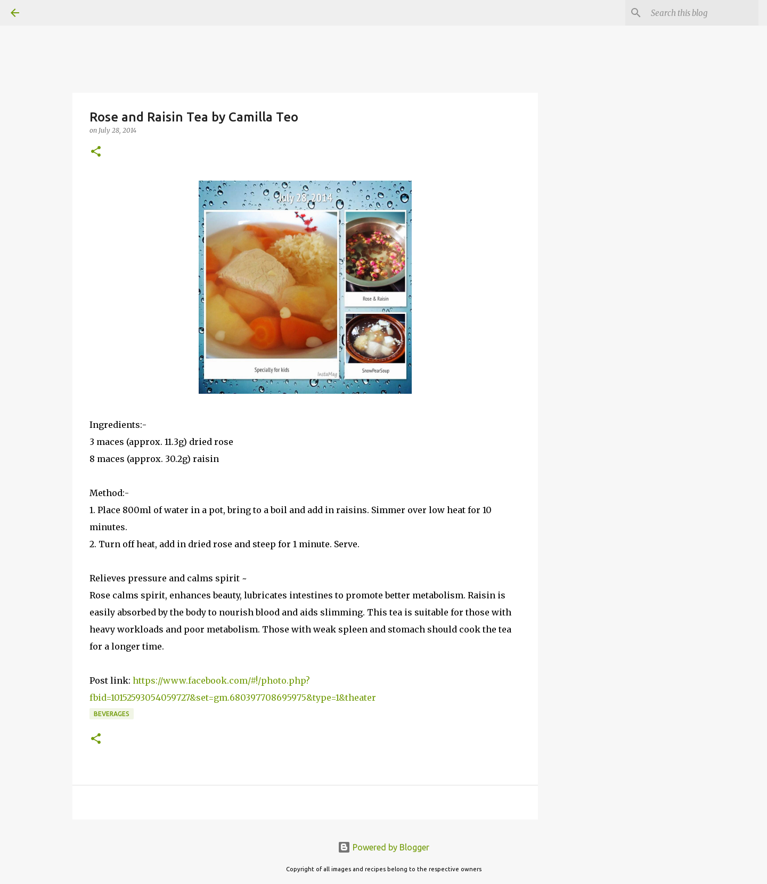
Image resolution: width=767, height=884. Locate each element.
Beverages (111, 713)
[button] (95, 152)
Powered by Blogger (383, 847)
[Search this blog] (702, 13)
